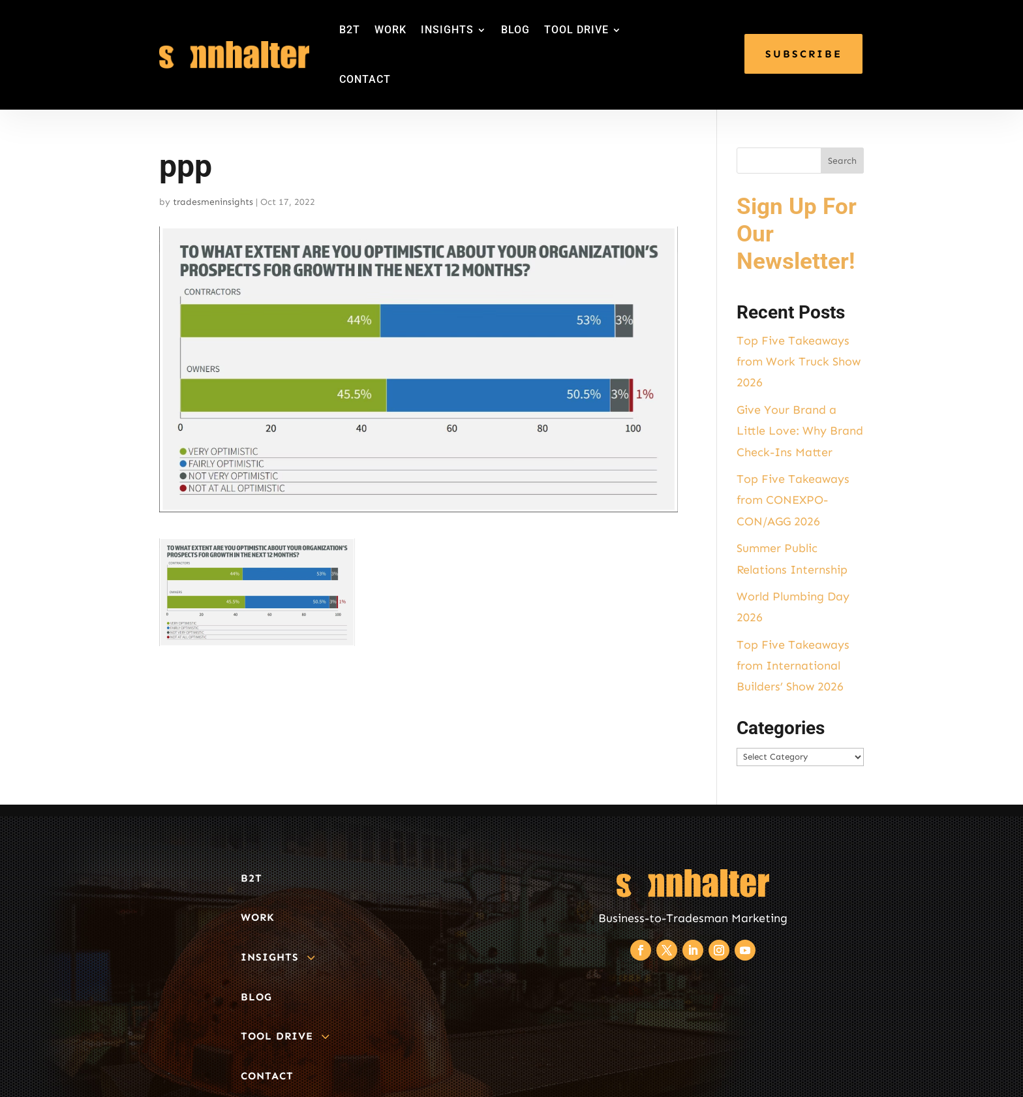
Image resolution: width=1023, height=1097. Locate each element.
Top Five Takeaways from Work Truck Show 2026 (799, 361)
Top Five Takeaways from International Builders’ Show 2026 (793, 666)
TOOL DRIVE (576, 29)
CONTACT (365, 79)
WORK (390, 29)
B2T (349, 29)
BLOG (515, 29)
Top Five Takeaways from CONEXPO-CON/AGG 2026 (793, 500)
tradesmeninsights (213, 202)
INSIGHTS (447, 29)
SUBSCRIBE (803, 54)
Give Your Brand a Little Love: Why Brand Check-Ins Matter (800, 431)
